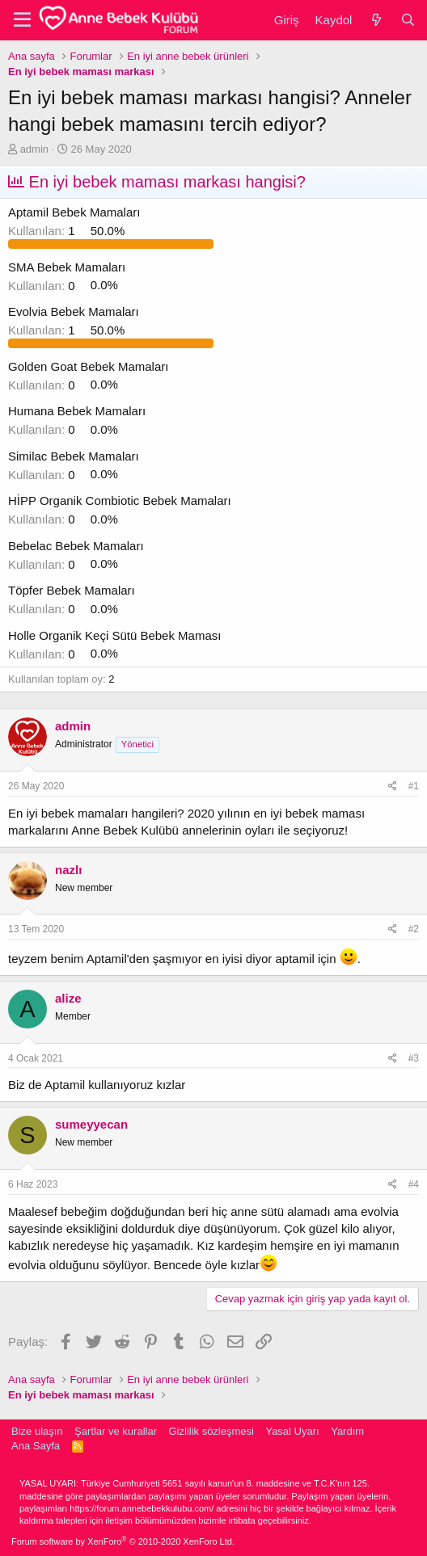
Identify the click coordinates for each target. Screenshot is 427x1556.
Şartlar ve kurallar (115, 1431)
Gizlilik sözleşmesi (210, 1431)
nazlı (68, 870)
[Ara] (408, 20)
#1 (413, 786)
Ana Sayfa (35, 1446)
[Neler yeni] (375, 20)
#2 (413, 929)
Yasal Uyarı (292, 1431)
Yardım (347, 1431)
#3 (413, 1058)
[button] (22, 20)
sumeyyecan (91, 1124)
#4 (413, 1184)
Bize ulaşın (37, 1431)
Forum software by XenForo (123, 1541)
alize (68, 998)
